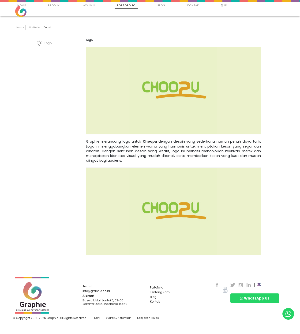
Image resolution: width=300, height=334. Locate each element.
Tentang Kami (160, 292)
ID (224, 5)
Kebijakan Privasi (148, 318)
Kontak (193, 5)
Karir (97, 318)
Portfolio (34, 27)
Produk (54, 5)
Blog (161, 5)
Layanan (88, 5)
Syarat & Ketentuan (118, 318)
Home (21, 5)
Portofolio (126, 5)
